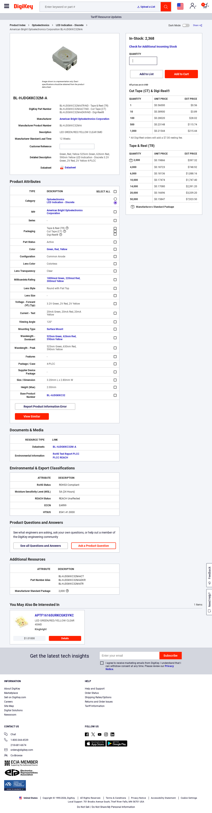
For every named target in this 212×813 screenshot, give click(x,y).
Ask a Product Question (93, 545)
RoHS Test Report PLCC (66, 453)
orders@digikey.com (18, 750)
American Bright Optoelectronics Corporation (84, 119)
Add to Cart (181, 74)
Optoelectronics (40, 25)
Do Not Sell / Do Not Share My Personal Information (106, 807)
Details (65, 638)
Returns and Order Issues (99, 701)
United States (28, 798)
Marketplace (11, 693)
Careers (8, 701)
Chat (10, 735)
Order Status (92, 693)
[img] (23, 7)
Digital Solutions (13, 710)
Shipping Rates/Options (98, 697)
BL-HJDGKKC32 (56, 395)
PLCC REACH (60, 457)
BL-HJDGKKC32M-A (64, 446)
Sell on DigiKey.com (15, 697)
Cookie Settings (189, 798)
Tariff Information (95, 706)
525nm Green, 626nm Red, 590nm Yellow (61, 338)
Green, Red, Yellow (57, 249)
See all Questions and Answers (40, 545)
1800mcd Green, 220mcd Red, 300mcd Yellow (63, 280)
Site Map (9, 706)
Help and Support (95, 688)
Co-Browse (13, 756)
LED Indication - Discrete (69, 25)
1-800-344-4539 (16, 740)
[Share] (197, 25)
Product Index (17, 25)
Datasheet (68, 167)
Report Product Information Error (45, 406)
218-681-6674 (15, 745)
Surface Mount (55, 329)
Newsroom (10, 714)
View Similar (32, 416)
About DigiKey (12, 688)
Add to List (147, 74)
